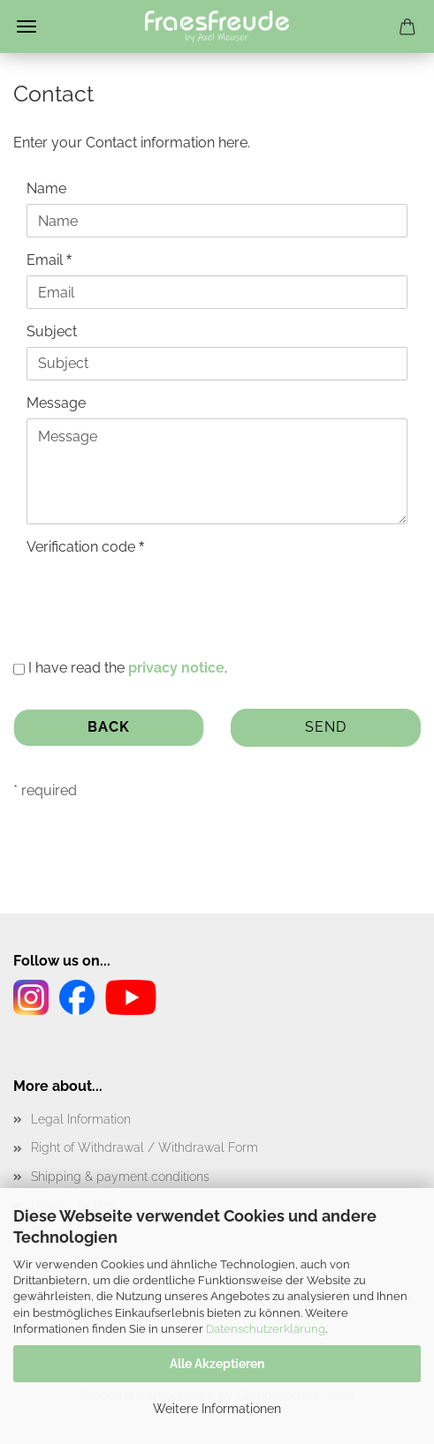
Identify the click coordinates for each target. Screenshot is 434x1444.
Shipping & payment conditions (120, 1176)
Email (46, 260)
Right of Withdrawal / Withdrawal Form (144, 1147)
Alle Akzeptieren (217, 1364)
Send (325, 726)
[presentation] (161, 596)
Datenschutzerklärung (265, 1328)
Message (56, 403)
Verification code (83, 546)
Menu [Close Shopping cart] (26, 26)
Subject (52, 331)
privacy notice (176, 667)
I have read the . (127, 667)
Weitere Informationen (217, 1409)
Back (109, 726)
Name (46, 188)
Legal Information (81, 1119)
